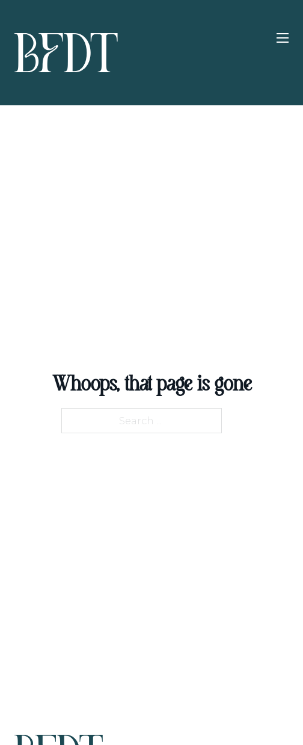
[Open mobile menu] (283, 38)
